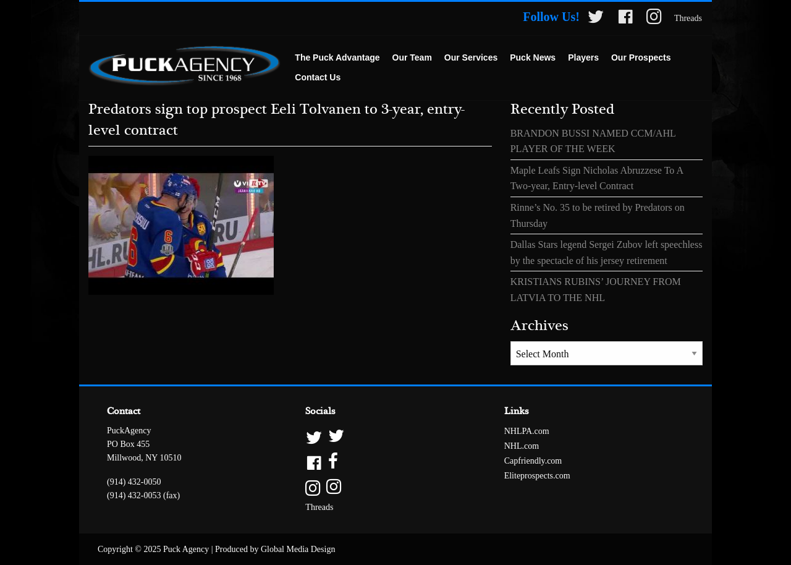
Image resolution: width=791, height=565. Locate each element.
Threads (688, 18)
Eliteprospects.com (537, 475)
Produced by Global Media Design (275, 549)
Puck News (533, 57)
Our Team (412, 57)
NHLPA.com (526, 431)
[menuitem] (337, 58)
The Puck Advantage (337, 57)
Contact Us (318, 77)
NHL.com (521, 446)
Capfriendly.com (533, 460)
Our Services (470, 57)
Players (583, 57)
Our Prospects (640, 57)
